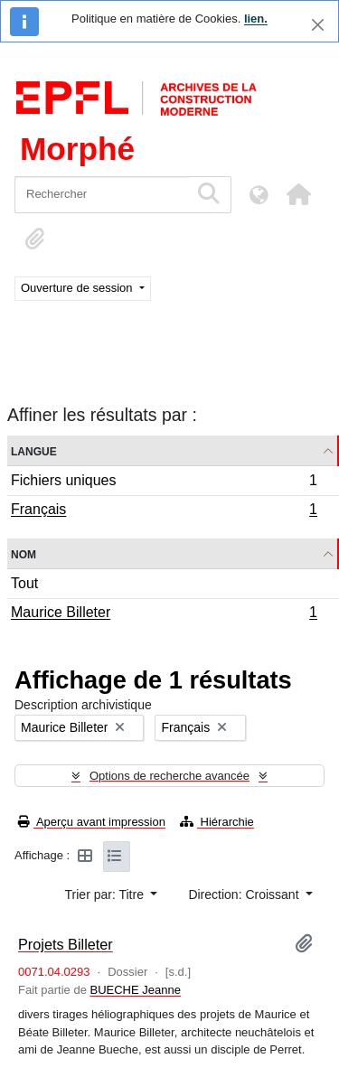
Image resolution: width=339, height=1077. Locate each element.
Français (163, 511)
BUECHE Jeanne (135, 990)
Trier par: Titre (106, 894)
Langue (34, 450)
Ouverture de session (78, 288)
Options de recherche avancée (169, 775)
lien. (256, 18)
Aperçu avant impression (91, 822)
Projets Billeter (65, 944)
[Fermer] (317, 25)
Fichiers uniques (163, 483)
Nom (23, 553)
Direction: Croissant (245, 894)
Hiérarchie (217, 822)
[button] (298, 194)
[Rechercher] (101, 194)
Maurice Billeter (163, 614)
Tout (24, 583)
